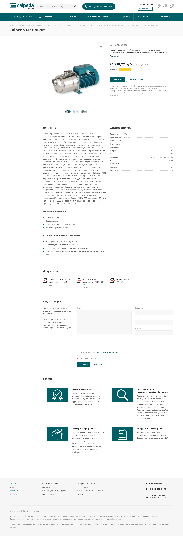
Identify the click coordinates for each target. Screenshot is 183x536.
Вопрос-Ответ (48, 487)
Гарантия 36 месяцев (81, 389)
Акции (12, 487)
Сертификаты (48, 494)
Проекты (13, 494)
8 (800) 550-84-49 (145, 4)
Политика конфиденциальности (89, 490)
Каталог (13, 483)
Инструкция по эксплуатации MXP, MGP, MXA (92, 282)
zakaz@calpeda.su (158, 497)
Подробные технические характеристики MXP (60, 280)
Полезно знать (81, 487)
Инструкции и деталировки (150, 428)
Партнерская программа (83, 428)
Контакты (79, 494)
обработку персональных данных (104, 352)
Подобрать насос (17, 490)
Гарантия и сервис (50, 483)
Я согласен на (99, 352)
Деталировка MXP (124, 279)
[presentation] (96, 342)
